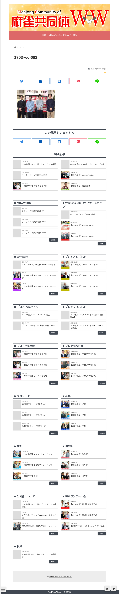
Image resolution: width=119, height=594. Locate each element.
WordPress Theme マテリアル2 (59, 592)
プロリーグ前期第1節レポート (35, 222)
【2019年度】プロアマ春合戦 (34, 354)
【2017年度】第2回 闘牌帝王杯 (83, 515)
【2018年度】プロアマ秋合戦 (83, 365)
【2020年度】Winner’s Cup (82, 225)
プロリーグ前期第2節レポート (35, 211)
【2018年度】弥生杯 (79, 476)
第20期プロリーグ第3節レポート (36, 426)
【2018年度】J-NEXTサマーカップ (37, 465)
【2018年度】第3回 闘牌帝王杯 (83, 504)
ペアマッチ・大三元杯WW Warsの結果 (38, 264)
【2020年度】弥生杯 (79, 454)
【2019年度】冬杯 (78, 404)
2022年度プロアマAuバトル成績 (36, 315)
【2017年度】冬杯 (78, 426)
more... (53, 240)
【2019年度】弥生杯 (79, 465)
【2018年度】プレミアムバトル (84, 275)
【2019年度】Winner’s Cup (82, 236)
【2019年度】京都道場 (80, 186)
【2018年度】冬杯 (78, 415)
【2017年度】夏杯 (30, 476)
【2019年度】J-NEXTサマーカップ (37, 454)
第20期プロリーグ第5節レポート (36, 404)
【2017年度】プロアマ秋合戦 (83, 376)
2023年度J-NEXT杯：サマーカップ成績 (87, 164)
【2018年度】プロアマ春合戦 (34, 186)
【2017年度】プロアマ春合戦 (34, 376)
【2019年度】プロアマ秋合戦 (83, 354)
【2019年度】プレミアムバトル (84, 264)
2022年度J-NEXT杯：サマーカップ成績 (39, 164)
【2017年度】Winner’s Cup (82, 175)
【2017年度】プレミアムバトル (84, 286)
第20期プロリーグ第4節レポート (36, 415)
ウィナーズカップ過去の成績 (34, 175)
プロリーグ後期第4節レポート (35, 233)
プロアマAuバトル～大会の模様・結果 (38, 325)
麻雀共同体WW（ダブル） (60, 576)
